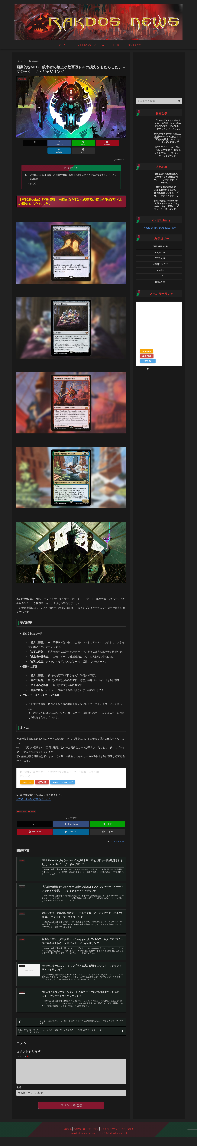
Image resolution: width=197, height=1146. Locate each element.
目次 (66, 160)
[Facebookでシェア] (43, 143)
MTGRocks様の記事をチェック (33, 792)
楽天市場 (42, 775)
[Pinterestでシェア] (80, 143)
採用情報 (76, 1130)
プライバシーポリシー (111, 1130)
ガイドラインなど (91, 1130)
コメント (22, 1053)
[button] (117, 143)
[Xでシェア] (25, 143)
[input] (159, 101)
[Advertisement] (159, 74)
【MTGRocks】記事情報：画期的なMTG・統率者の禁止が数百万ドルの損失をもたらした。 (72, 167)
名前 (18, 1089)
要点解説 (34, 172)
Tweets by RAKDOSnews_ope (159, 227)
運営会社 (66, 1130)
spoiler (31, 805)
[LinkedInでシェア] (99, 143)
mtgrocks (21, 805)
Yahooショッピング (63, 775)
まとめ (33, 176)
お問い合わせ (129, 1130)
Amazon (27, 775)
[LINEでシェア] (62, 143)
